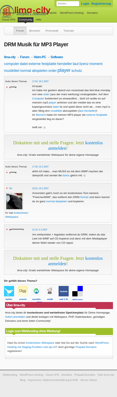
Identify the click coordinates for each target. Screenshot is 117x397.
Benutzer (34, 30)
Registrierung (101, 3)
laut (76, 64)
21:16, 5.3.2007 (40, 229)
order (52, 71)
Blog (22, 380)
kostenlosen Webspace (40, 342)
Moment (41, 114)
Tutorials (68, 30)
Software (57, 57)
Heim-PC (40, 57)
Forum (20, 30)
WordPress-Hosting (72, 12)
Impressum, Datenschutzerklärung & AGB (53, 380)
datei (24, 64)
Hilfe (38, 19)
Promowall (52, 30)
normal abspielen (34, 71)
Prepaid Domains (86, 347)
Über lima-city (105, 374)
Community (26, 19)
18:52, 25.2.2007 (40, 188)
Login (85, 3)
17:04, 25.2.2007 (40, 81)
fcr (10, 188)
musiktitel (11, 71)
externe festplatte (42, 64)
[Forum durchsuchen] (67, 3)
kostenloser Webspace (15, 12)
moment (96, 64)
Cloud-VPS (8, 19)
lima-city (10, 57)
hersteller (64, 64)
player (63, 70)
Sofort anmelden (15, 316)
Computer (38, 98)
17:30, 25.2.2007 (40, 166)
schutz (76, 71)
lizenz (84, 64)
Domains (92, 12)
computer (11, 64)
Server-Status (88, 380)
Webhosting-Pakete (45, 12)
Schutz (84, 197)
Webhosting (10, 374)
